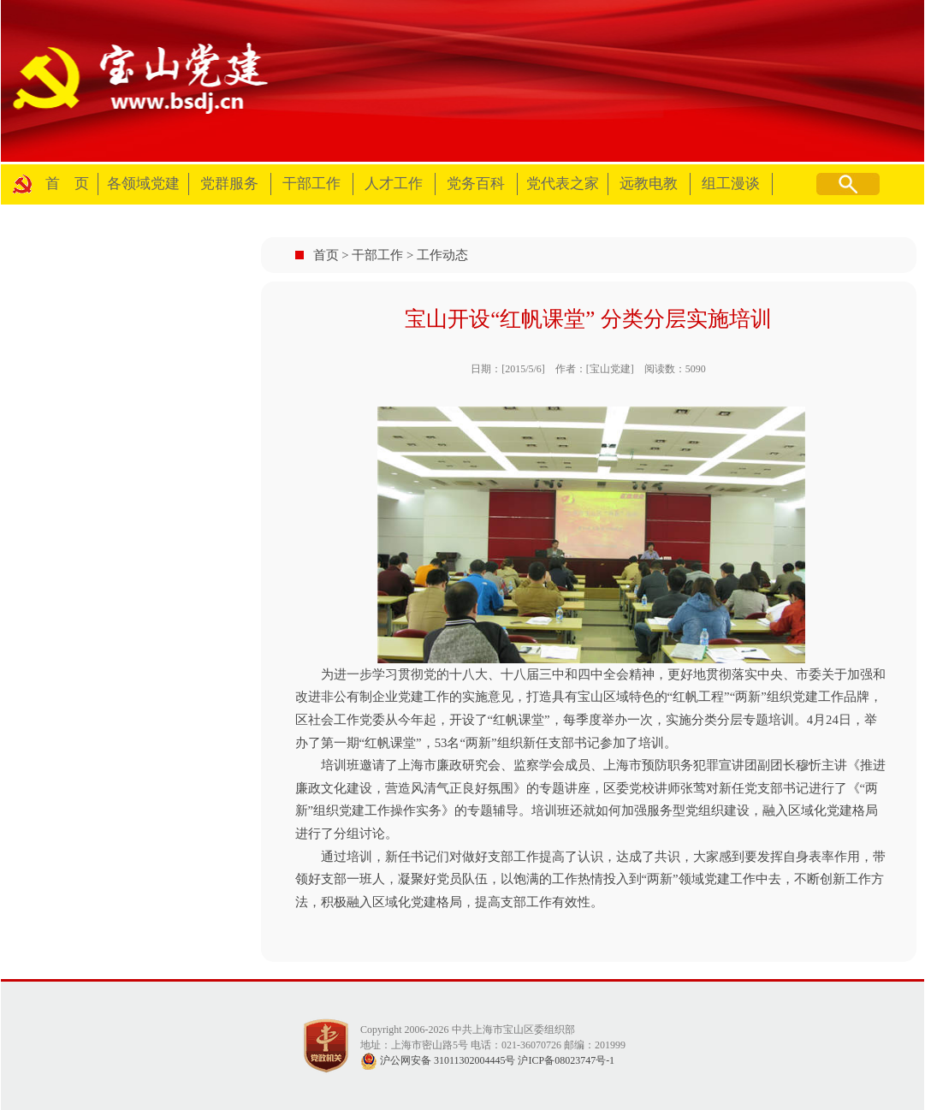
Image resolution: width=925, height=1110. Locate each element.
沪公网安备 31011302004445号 (438, 1060)
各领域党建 (143, 183)
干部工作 (311, 183)
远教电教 (649, 183)
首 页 (67, 183)
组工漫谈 (731, 183)
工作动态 (442, 255)
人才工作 (394, 183)
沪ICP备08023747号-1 (566, 1060)
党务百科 (476, 183)
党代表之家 (562, 183)
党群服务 (229, 183)
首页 (326, 255)
